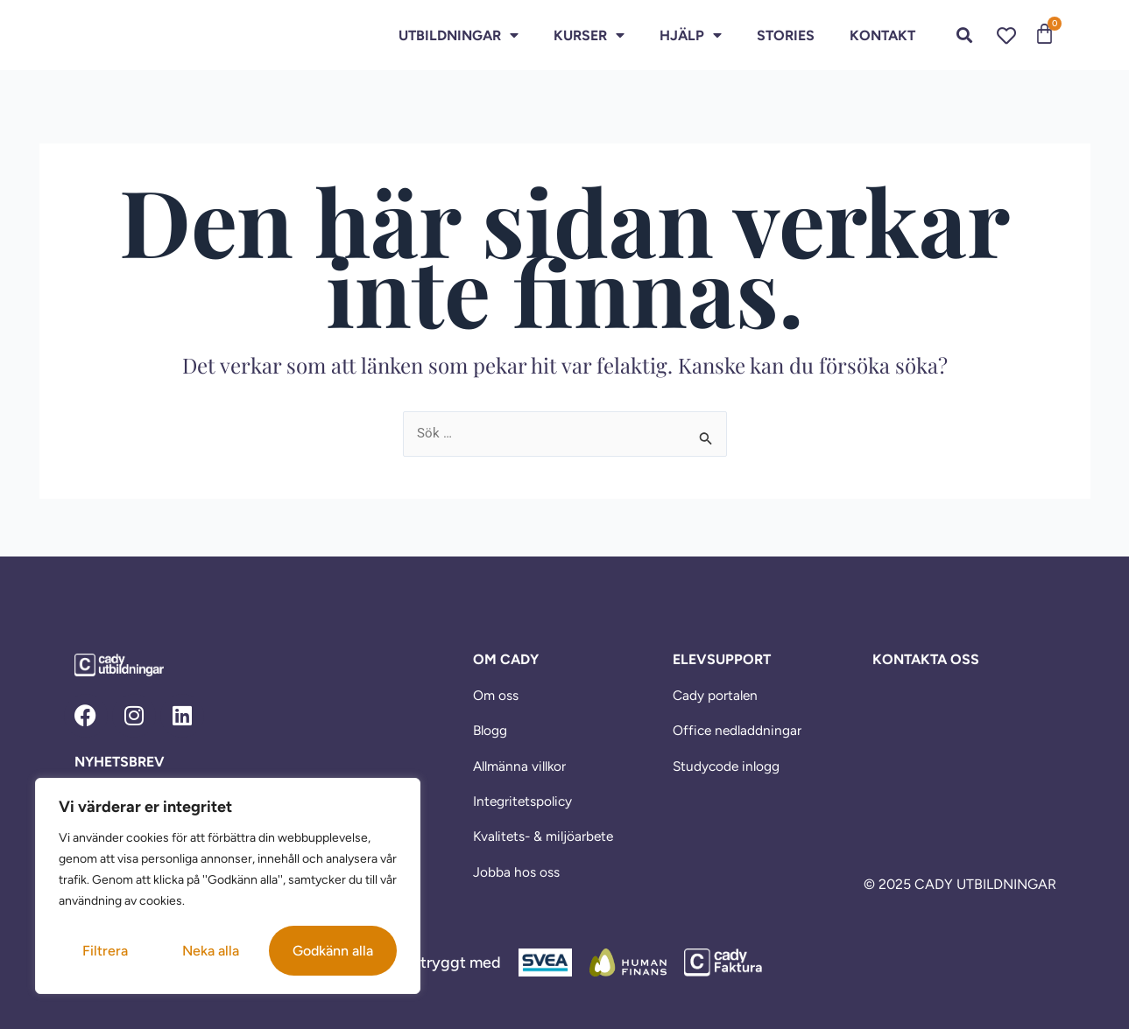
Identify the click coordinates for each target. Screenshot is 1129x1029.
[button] (964, 35)
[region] (227, 886)
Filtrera (105, 950)
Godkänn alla (333, 950)
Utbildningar (459, 35)
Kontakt (882, 35)
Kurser (589, 35)
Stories (786, 35)
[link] (140, 35)
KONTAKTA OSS (925, 658)
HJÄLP (691, 35)
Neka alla (210, 950)
